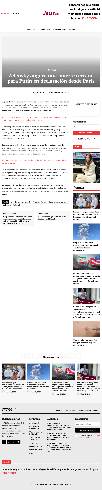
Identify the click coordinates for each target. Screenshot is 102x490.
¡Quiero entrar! (86, 133)
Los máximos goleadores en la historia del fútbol (52, 217)
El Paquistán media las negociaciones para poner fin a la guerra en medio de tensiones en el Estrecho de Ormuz (86, 278)
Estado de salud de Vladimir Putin (30, 202)
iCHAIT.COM (89, 18)
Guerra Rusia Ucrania (58, 202)
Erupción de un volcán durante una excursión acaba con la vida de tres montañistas (86, 246)
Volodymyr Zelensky (12, 205)
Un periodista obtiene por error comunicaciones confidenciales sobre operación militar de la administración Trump (17, 220)
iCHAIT (78, 147)
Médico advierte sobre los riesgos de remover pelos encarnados (85, 342)
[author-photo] (3, 391)
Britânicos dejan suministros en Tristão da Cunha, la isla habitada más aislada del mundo (86, 215)
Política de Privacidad (84, 140)
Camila (40, 92)
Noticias (51, 70)
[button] (16, 13)
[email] (86, 126)
